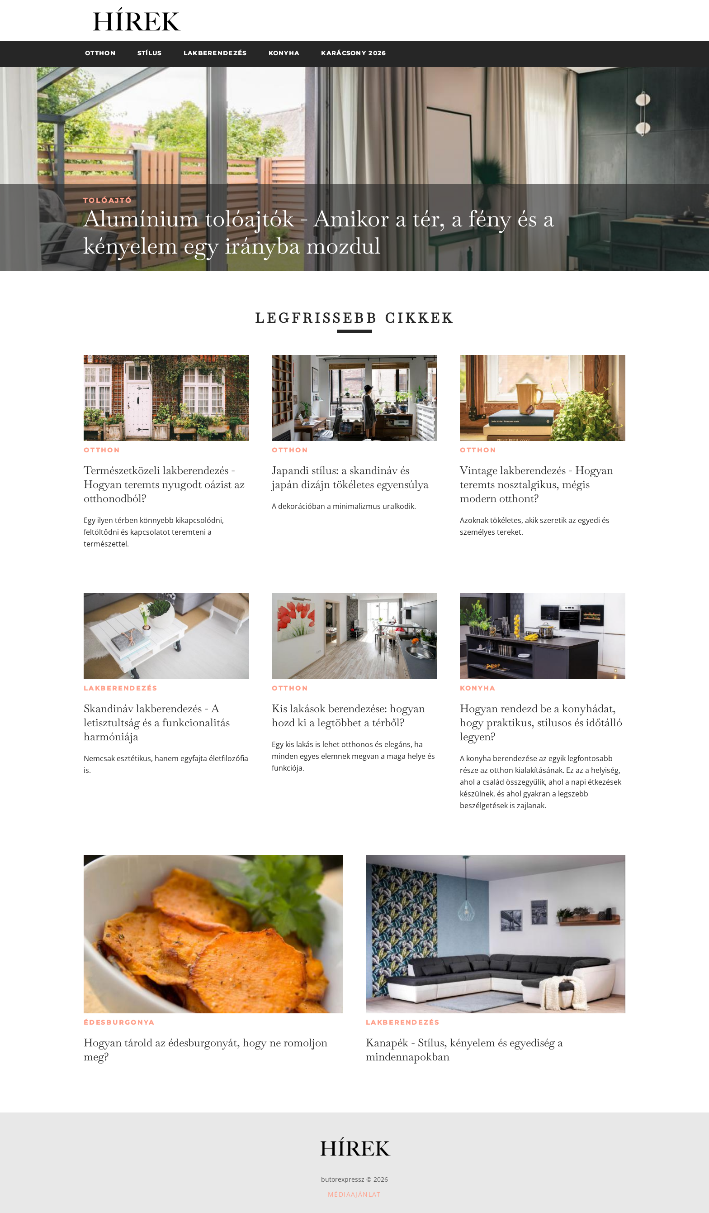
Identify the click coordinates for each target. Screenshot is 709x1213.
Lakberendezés (120, 688)
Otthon (102, 450)
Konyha (478, 688)
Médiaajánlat (354, 1194)
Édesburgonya (119, 1022)
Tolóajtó (107, 200)
